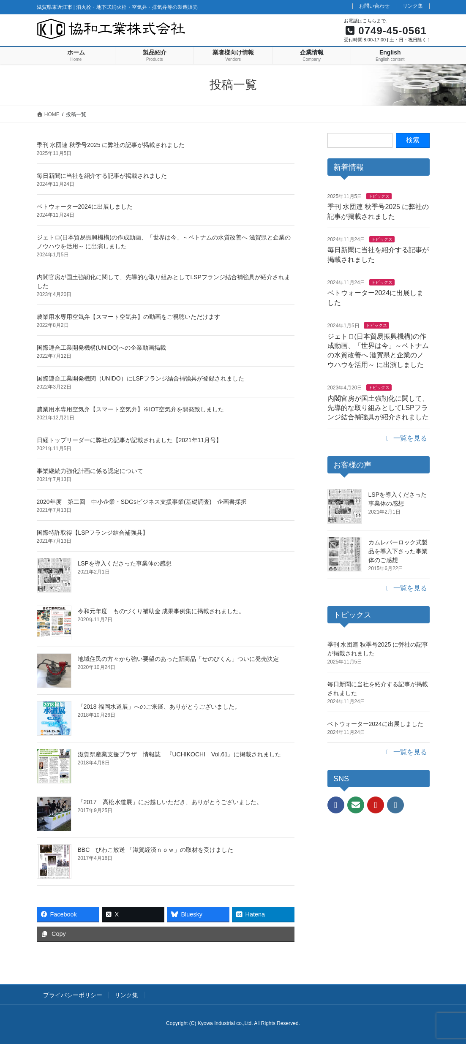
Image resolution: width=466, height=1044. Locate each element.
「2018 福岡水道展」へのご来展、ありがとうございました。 (159, 706)
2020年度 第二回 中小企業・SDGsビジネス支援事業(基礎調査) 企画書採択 (142, 501)
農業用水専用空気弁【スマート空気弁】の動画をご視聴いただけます (128, 316)
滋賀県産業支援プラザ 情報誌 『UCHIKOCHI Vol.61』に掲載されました (179, 754)
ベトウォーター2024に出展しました (85, 206)
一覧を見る (405, 438)
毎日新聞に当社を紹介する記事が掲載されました (102, 175)
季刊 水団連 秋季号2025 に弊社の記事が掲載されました (111, 144)
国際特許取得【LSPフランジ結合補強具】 (92, 532)
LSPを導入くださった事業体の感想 (125, 563)
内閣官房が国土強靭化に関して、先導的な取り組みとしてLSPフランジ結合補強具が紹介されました (378, 408)
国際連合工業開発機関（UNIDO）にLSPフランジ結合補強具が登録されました (141, 378)
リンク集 (413, 6)
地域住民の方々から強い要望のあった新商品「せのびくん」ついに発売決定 (178, 658)
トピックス (379, 196)
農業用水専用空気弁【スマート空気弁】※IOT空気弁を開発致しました (130, 409)
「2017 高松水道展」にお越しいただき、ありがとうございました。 (170, 802)
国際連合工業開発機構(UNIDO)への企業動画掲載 (101, 347)
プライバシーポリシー (72, 995)
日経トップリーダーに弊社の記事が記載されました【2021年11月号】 (129, 440)
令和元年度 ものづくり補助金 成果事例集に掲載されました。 (161, 611)
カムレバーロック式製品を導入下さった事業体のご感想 (398, 551)
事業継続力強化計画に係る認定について (90, 471)
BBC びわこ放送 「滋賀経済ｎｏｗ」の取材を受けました (156, 849)
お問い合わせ (374, 6)
